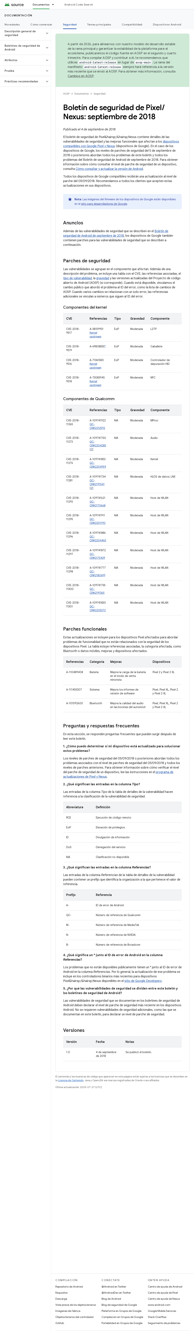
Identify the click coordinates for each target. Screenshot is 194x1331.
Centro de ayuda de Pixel (163, 1292)
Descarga (61, 1298)
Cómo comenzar (41, 24)
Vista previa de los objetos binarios (75, 1305)
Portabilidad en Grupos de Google (122, 1323)
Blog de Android (111, 1298)
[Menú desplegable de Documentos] (55, 4)
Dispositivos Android (167, 24)
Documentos (81, 93)
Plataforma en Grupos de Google (121, 1311)
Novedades (12, 24)
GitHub (59, 1323)
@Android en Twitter (114, 1286)
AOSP (66, 93)
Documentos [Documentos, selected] (41, 4)
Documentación (18, 15)
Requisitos (61, 1292)
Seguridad (100, 93)
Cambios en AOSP (80, 76)
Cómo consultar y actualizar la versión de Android (109, 169)
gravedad (102, 278)
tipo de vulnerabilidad (77, 278)
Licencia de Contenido (70, 1080)
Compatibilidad (132, 24)
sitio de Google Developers (143, 981)
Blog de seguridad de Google (119, 1305)
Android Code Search (78, 4)
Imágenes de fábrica (67, 1311)
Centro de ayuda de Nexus (164, 1298)
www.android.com (159, 1305)
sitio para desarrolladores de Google (104, 204)
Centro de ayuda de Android (165, 1286)
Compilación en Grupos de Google (122, 1317)
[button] (22, 33)
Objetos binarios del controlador (74, 1317)
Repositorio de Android (69, 1286)
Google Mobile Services (162, 1311)
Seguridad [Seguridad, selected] (70, 24)
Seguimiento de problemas (164, 1323)
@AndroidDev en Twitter (116, 1292)
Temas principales (99, 24)
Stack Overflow (157, 1317)
